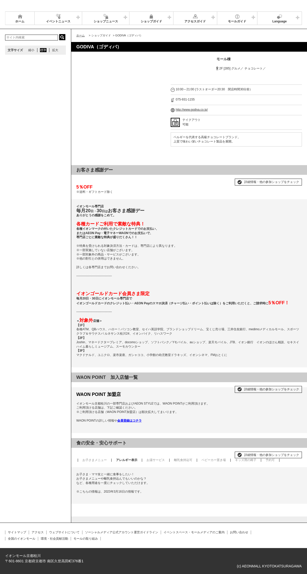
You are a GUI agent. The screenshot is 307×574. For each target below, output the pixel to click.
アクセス (38, 532)
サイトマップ (17, 532)
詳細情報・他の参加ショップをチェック (271, 182)
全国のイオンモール (21, 538)
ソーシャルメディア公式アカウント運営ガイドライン (121, 532)
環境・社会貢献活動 (54, 538)
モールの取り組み (86, 538)
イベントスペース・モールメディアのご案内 (194, 532)
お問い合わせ (239, 532)
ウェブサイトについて (64, 532)
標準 (43, 50)
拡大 (55, 50)
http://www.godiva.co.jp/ (192, 109)
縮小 (31, 50)
